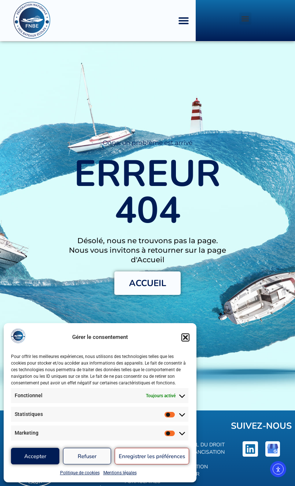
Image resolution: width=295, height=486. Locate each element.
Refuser (87, 456)
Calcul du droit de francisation (202, 448)
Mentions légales (120, 472)
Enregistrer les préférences (152, 456)
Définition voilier (194, 470)
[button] (185, 337)
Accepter (35, 456)
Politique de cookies (80, 472)
